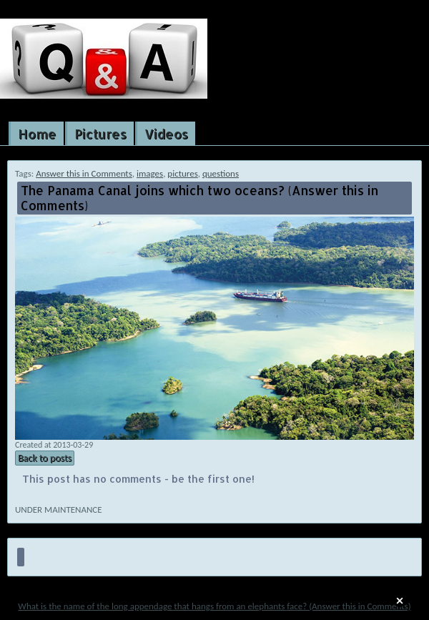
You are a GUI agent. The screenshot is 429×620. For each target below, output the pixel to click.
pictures (182, 173)
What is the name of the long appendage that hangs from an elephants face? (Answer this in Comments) (214, 606)
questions (220, 173)
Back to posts (45, 458)
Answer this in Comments (84, 173)
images (150, 173)
